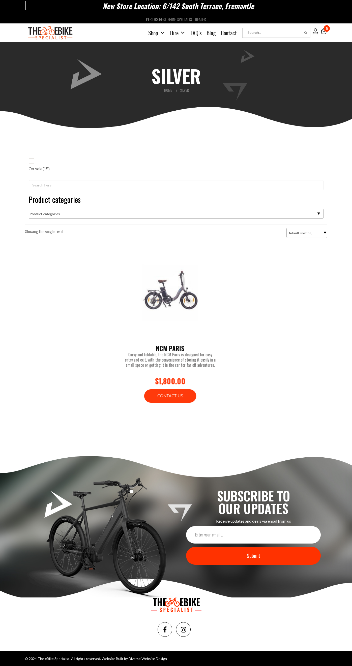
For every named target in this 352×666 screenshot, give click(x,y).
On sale (39, 169)
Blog (211, 32)
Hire (178, 32)
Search (306, 32)
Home (168, 89)
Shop (156, 32)
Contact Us (170, 389)
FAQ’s (196, 32)
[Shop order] (306, 233)
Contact (229, 32)
